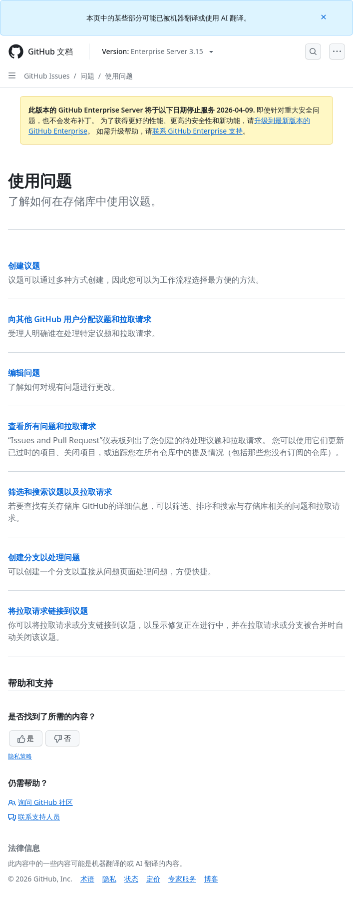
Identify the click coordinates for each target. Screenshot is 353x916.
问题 (87, 76)
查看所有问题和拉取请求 (52, 426)
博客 (211, 878)
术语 (87, 878)
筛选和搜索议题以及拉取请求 (60, 491)
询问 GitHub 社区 (40, 802)
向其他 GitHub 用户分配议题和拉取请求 (79, 319)
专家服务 (182, 878)
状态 (131, 878)
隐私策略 (20, 756)
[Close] (325, 16)
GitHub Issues (47, 76)
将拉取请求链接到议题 (48, 610)
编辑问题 (24, 372)
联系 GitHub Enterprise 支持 (197, 131)
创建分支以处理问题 (44, 557)
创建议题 (24, 265)
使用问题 (119, 76)
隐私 (109, 878)
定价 (153, 878)
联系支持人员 (34, 816)
